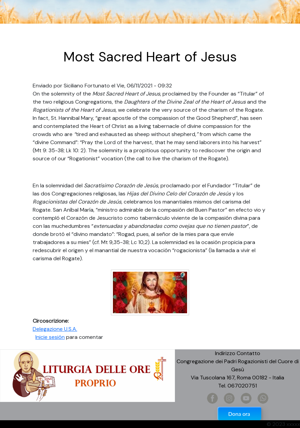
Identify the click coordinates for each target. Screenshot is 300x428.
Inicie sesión (50, 337)
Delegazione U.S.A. (55, 328)
